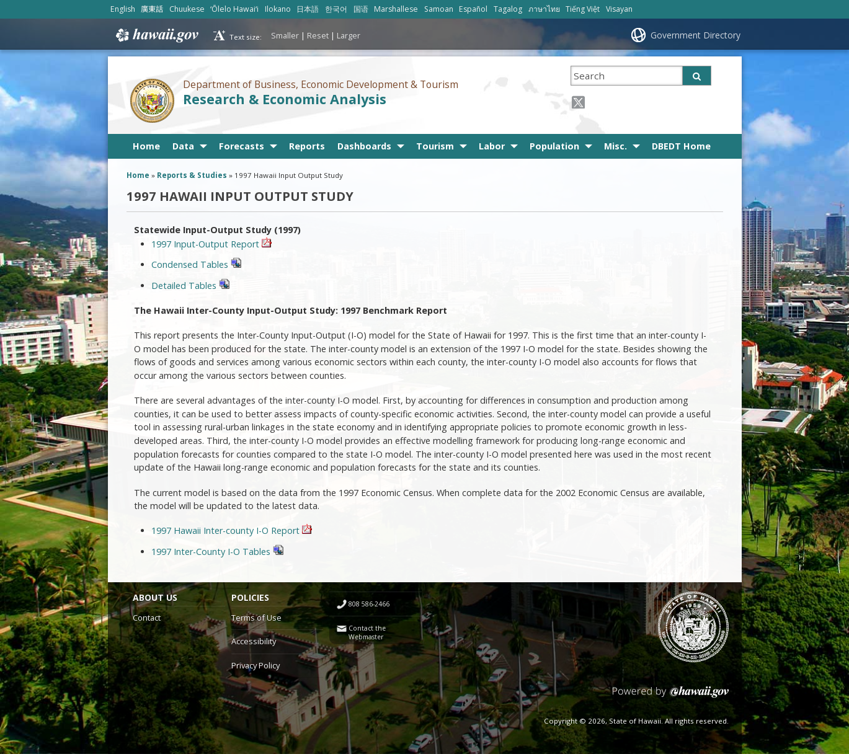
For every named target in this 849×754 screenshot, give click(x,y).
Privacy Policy (255, 665)
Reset (318, 35)
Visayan (619, 9)
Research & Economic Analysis (284, 99)
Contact (147, 617)
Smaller (285, 35)
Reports (307, 146)
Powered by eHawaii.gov (671, 696)
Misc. (615, 146)
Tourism (435, 146)
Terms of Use (256, 617)
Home (146, 146)
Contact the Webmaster (367, 633)
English (122, 9)
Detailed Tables (190, 285)
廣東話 (152, 9)
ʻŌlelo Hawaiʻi (234, 9)
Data (183, 146)
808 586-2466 (369, 604)
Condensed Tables (196, 264)
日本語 (307, 9)
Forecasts (241, 146)
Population (554, 146)
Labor (492, 146)
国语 (360, 9)
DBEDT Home (681, 146)
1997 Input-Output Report (206, 244)
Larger (348, 35)
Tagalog (508, 9)
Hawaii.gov (156, 35)
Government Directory (695, 35)
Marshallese (396, 9)
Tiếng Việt (583, 9)
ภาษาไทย (544, 9)
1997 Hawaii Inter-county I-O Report (226, 530)
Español (473, 9)
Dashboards (364, 146)
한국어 (336, 9)
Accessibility (253, 641)
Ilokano (278, 9)
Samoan (438, 9)
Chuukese (187, 9)
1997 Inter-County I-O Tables (217, 551)
